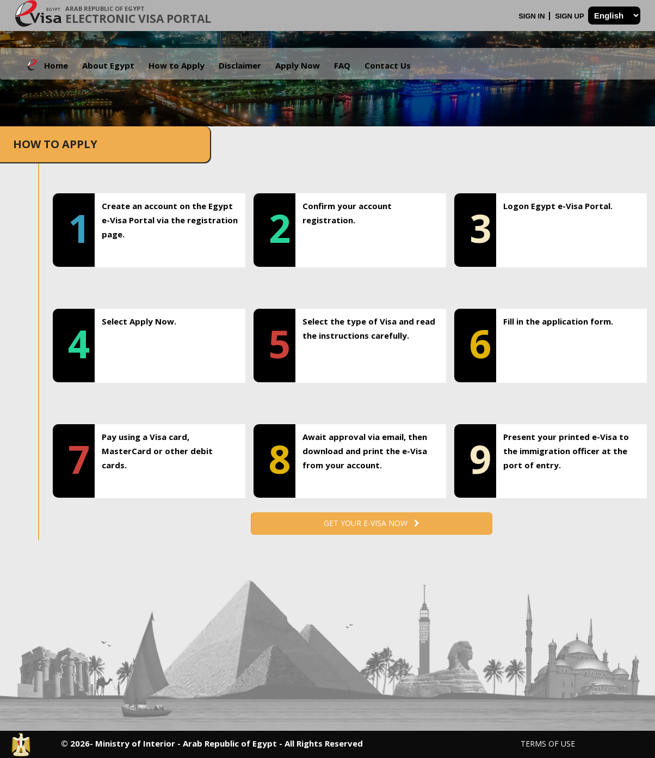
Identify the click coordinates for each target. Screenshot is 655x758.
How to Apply (177, 65)
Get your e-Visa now (371, 523)
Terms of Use (548, 743)
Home (56, 65)
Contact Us (387, 65)
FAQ (342, 65)
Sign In (532, 16)
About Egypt (108, 65)
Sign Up (570, 16)
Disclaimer (240, 65)
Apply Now (297, 65)
